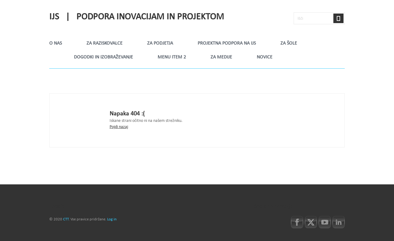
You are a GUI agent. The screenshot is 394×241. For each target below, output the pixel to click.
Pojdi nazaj (119, 127)
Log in (112, 219)
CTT (66, 219)
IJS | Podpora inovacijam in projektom (136, 17)
